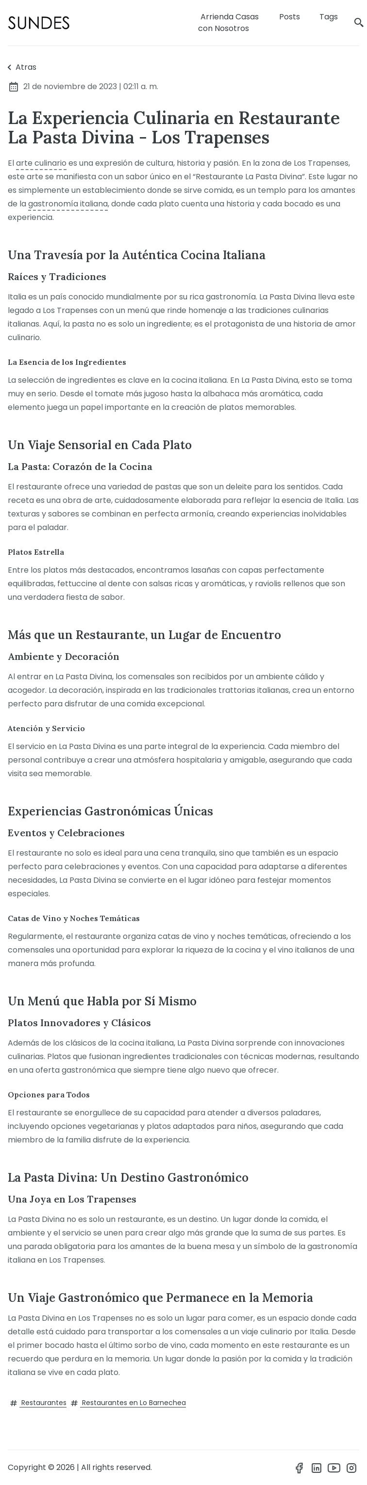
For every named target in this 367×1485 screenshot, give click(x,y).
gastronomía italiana (68, 203)
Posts (289, 16)
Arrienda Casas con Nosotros (228, 22)
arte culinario (41, 163)
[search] (359, 23)
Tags (328, 16)
